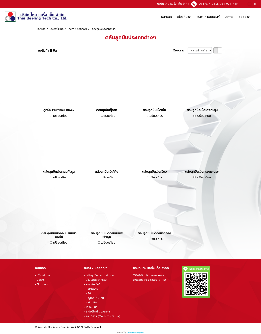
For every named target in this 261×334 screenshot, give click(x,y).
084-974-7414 (229, 4)
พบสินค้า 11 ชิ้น (47, 50)
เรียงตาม (180, 50)
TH (252, 4)
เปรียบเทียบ (60, 116)
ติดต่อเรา (244, 16)
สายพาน (93, 289)
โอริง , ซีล (91, 307)
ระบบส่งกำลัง (93, 284)
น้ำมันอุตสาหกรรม (96, 280)
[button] (255, 17)
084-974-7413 (208, 4)
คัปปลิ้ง (92, 303)
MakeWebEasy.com (135, 332)
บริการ (229, 16)
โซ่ (89, 293)
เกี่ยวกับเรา (184, 16)
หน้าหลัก (166, 16)
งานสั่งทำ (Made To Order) (103, 316)
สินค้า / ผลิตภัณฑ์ (208, 16)
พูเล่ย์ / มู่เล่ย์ (96, 298)
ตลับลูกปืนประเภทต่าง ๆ (100, 275)
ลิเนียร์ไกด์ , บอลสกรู (98, 312)
